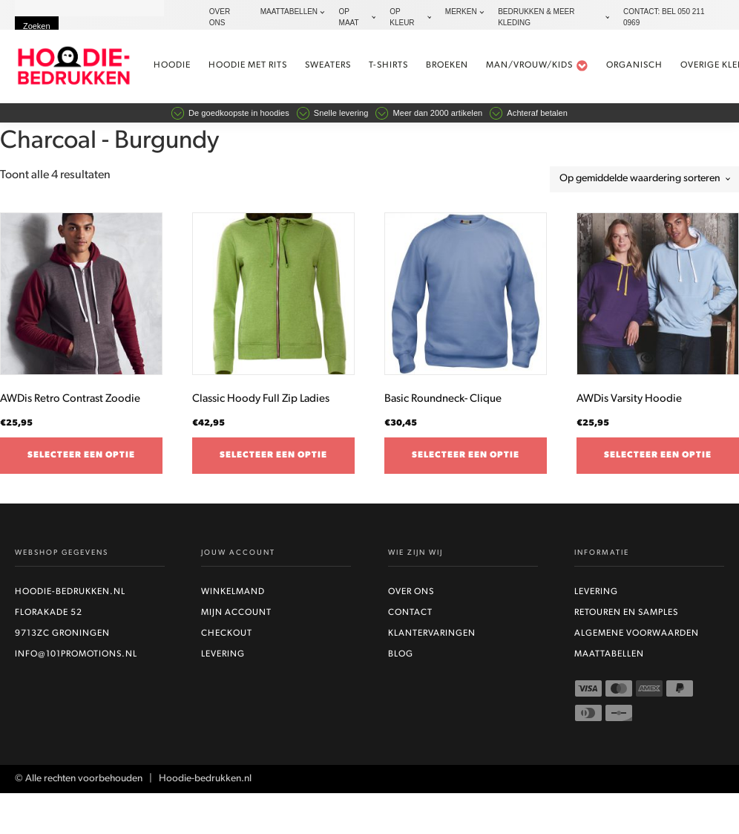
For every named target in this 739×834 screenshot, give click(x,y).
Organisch (635, 65)
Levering (223, 655)
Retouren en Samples (626, 613)
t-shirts (389, 65)
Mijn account (236, 613)
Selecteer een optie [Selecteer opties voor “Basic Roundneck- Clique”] (465, 455)
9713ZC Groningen (62, 634)
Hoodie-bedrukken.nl (70, 592)
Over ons (411, 592)
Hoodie (172, 65)
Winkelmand (233, 592)
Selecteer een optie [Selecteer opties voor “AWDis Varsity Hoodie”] (658, 455)
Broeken (448, 65)
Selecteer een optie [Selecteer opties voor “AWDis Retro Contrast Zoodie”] (81, 455)
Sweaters (329, 65)
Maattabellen (609, 655)
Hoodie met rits (248, 65)
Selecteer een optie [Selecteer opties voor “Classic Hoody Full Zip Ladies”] (273, 455)
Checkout (226, 634)
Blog (400, 655)
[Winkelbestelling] (644, 179)
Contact (410, 613)
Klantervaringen (432, 634)
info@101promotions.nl (76, 655)
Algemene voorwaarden (636, 634)
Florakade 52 (48, 613)
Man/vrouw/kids (538, 65)
